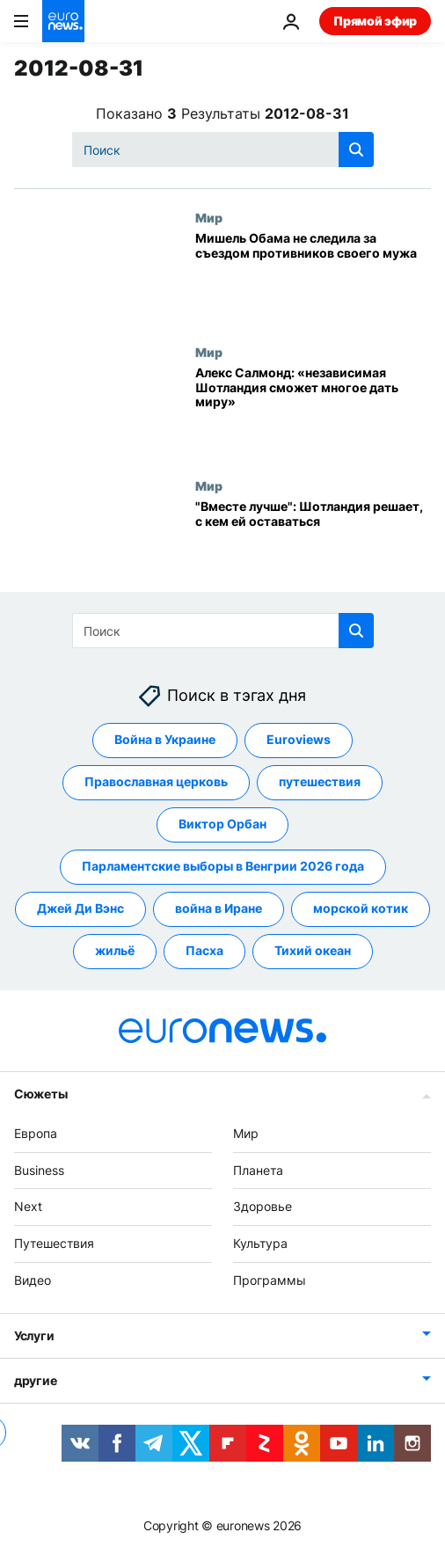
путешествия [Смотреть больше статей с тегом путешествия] (320, 781)
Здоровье (262, 1206)
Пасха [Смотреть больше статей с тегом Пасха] (204, 950)
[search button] (356, 149)
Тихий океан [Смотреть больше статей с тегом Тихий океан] (312, 950)
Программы (269, 1280)
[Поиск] (223, 149)
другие (35, 1379)
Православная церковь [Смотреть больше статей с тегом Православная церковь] (156, 781)
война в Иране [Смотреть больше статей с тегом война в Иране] (218, 908)
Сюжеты (40, 1092)
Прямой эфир (375, 20)
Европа (35, 1132)
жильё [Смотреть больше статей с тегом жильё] (115, 950)
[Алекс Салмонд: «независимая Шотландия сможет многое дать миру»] (313, 411)
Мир (208, 217)
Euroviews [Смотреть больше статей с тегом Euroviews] (298, 739)
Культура (260, 1243)
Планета (258, 1169)
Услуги (34, 1334)
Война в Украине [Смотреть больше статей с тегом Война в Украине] (164, 739)
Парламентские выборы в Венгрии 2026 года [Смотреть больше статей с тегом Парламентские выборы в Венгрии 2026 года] (223, 865)
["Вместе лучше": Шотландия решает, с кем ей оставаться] (313, 545)
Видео (32, 1280)
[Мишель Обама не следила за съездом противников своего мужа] (313, 277)
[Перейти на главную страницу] (63, 21)
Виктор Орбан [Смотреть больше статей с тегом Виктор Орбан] (222, 823)
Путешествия (54, 1243)
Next (28, 1206)
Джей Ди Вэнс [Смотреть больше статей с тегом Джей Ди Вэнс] (80, 908)
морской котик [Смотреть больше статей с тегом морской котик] (360, 908)
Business (39, 1169)
